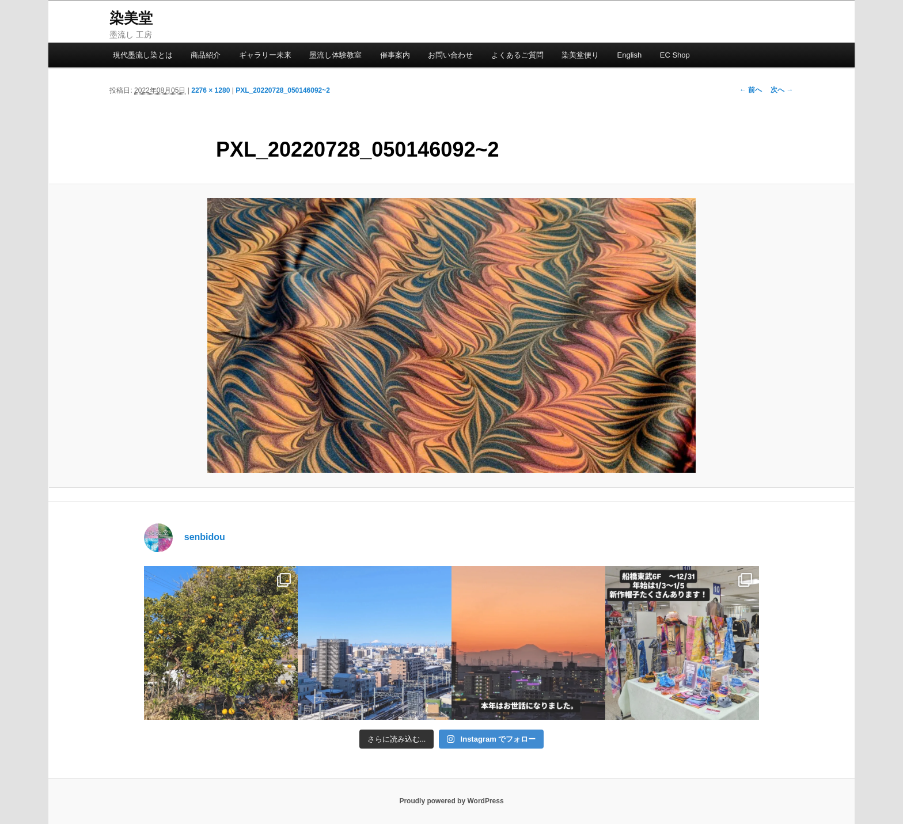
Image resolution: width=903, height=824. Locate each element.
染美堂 (131, 18)
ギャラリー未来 (265, 55)
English (629, 55)
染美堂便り (580, 55)
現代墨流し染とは (143, 55)
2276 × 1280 (210, 90)
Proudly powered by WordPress (451, 801)
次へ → (782, 90)
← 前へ (750, 90)
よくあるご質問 (517, 55)
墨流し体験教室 (335, 55)
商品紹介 (206, 55)
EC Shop (675, 55)
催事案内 (395, 55)
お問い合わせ (450, 55)
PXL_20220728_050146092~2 (283, 90)
